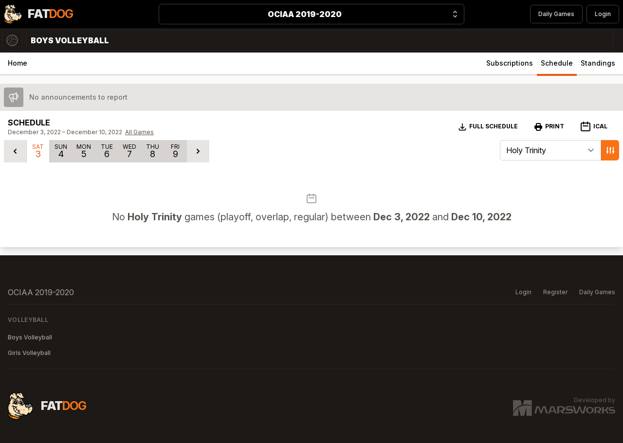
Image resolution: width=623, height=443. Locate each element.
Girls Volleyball (29, 352)
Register (555, 292)
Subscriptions (509, 63)
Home (17, 63)
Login (603, 14)
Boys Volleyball (30, 337)
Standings (598, 63)
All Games (139, 132)
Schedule (557, 63)
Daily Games (556, 14)
